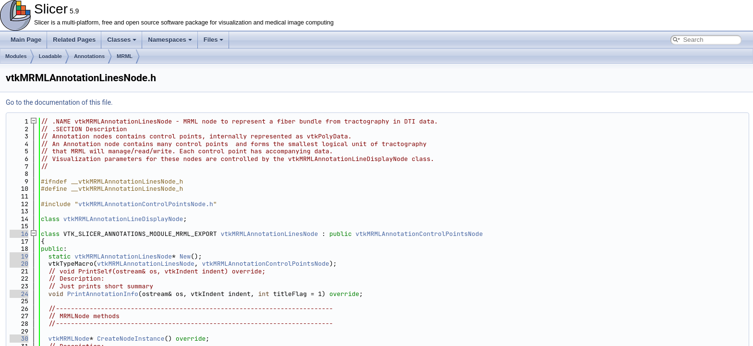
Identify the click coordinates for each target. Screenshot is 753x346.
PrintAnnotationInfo (102, 294)
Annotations (89, 56)
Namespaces (170, 39)
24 (19, 294)
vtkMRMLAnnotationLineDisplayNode (123, 219)
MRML (125, 56)
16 (19, 234)
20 (19, 264)
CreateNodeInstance (130, 338)
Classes (121, 39)
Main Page (26, 39)
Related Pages (74, 39)
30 (19, 338)
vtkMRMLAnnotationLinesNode (269, 234)
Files (214, 39)
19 (19, 256)
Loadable (50, 56)
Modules (16, 56)
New (185, 256)
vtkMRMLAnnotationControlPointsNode (419, 234)
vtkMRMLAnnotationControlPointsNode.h (145, 204)
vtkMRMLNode (69, 338)
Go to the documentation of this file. (59, 102)
